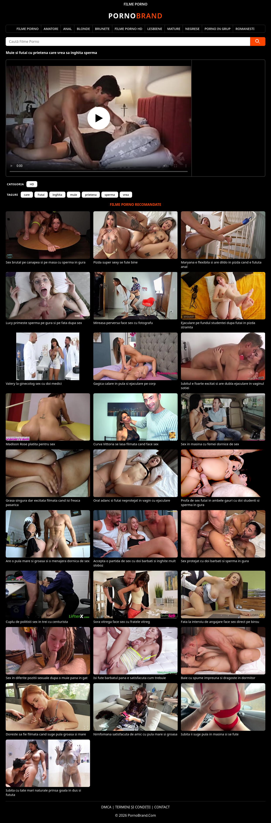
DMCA (106, 807)
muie (73, 195)
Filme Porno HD (128, 28)
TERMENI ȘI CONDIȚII (133, 807)
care (27, 195)
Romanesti (244, 28)
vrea (126, 195)
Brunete (102, 28)
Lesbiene (154, 28)
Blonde (83, 28)
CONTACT (162, 807)
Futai (41, 195)
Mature (173, 28)
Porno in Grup (217, 28)
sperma (110, 195)
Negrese (192, 28)
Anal (67, 28)
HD (32, 184)
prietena (91, 195)
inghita (57, 195)
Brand (135, 15)
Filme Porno (28, 28)
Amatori (51, 28)
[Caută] (257, 41)
